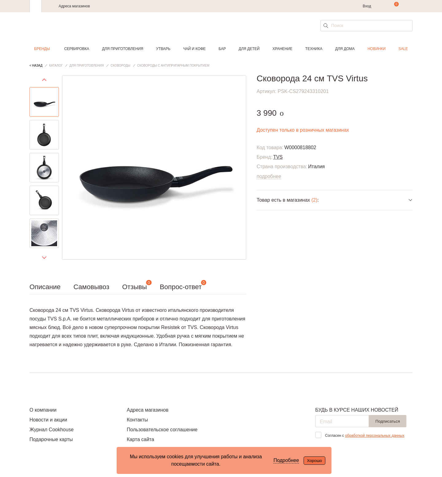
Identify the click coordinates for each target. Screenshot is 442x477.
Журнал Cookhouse (51, 429)
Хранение (282, 49)
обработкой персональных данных (374, 435)
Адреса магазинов (74, 6)
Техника (314, 49)
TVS (278, 157)
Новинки (376, 49)
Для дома (345, 49)
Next (44, 257)
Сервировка (76, 49)
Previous (44, 81)
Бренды (42, 49)
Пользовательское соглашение (162, 429)
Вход (367, 6)
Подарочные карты (51, 439)
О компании (42, 410)
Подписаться (387, 421)
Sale (403, 49)
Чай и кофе (194, 49)
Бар (222, 49)
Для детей (249, 49)
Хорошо (314, 460)
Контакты (137, 419)
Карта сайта (140, 439)
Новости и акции (48, 419)
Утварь (163, 49)
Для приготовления (122, 49)
